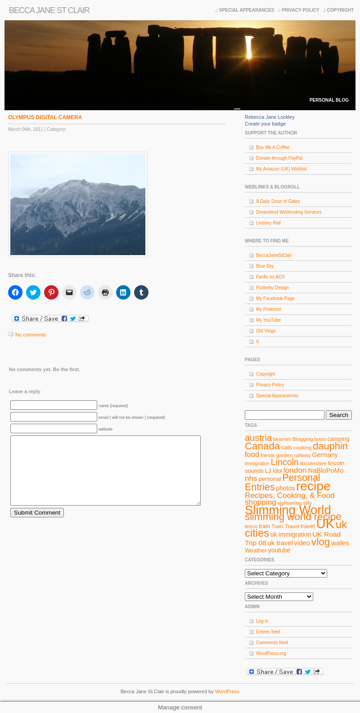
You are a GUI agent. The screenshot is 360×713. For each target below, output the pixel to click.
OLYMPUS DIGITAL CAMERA (45, 117)
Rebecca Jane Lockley (270, 117)
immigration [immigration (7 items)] (257, 463)
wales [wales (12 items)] (340, 543)
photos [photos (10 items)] (285, 488)
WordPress (227, 691)
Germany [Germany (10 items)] (325, 454)
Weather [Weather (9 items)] (256, 550)
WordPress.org (271, 653)
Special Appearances (246, 10)
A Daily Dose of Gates (278, 201)
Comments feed (272, 642)
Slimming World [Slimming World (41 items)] (288, 510)
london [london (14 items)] (295, 470)
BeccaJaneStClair (274, 255)
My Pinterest (268, 309)
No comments (30, 334)
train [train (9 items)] (264, 526)
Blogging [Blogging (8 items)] (302, 439)
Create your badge (265, 123)
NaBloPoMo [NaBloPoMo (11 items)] (325, 470)
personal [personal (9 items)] (270, 478)
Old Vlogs (265, 330)
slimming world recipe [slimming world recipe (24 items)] (293, 516)
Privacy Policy (301, 10)
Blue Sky (265, 266)
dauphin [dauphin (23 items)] (330, 446)
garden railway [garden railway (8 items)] (293, 455)
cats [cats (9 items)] (286, 447)
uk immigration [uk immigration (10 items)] (290, 534)
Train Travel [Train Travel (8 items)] (285, 526)
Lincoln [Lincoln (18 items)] (285, 462)
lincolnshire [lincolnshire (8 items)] (313, 463)
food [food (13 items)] (252, 454)
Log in (262, 621)
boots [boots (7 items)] (320, 439)
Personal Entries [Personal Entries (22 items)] (282, 482)
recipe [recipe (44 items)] (313, 486)
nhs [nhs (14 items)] (251, 478)
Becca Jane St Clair (49, 10)
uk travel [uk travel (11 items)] (280, 543)
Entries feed (268, 631)
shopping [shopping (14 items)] (260, 502)
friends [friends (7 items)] (268, 455)
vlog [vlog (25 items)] (320, 541)
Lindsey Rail (268, 222)
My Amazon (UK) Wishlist (281, 168)
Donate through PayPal (279, 158)
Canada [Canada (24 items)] (262, 446)
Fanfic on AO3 (270, 276)
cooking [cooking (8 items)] (302, 447)
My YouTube (268, 320)
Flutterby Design (272, 287)
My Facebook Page (275, 298)
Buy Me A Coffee (272, 147)
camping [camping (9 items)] (339, 438)
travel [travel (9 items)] (308, 526)
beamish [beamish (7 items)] (282, 439)
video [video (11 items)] (302, 543)
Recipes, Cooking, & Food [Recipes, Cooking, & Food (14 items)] (290, 495)
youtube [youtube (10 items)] (279, 550)
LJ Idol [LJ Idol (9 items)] (273, 470)
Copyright (340, 10)
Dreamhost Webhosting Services (288, 212)
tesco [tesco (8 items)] (251, 526)
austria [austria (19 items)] (258, 438)
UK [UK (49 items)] (325, 523)
